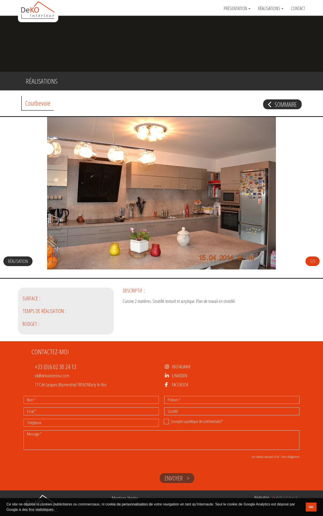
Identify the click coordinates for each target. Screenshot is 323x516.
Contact (298, 8)
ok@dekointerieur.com (52, 375)
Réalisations (270, 8)
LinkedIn (179, 375)
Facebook (180, 384)
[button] (311, 200)
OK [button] (311, 507)
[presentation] (58, 474)
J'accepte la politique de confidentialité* (197, 421)
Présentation (237, 8)
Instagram (181, 366)
